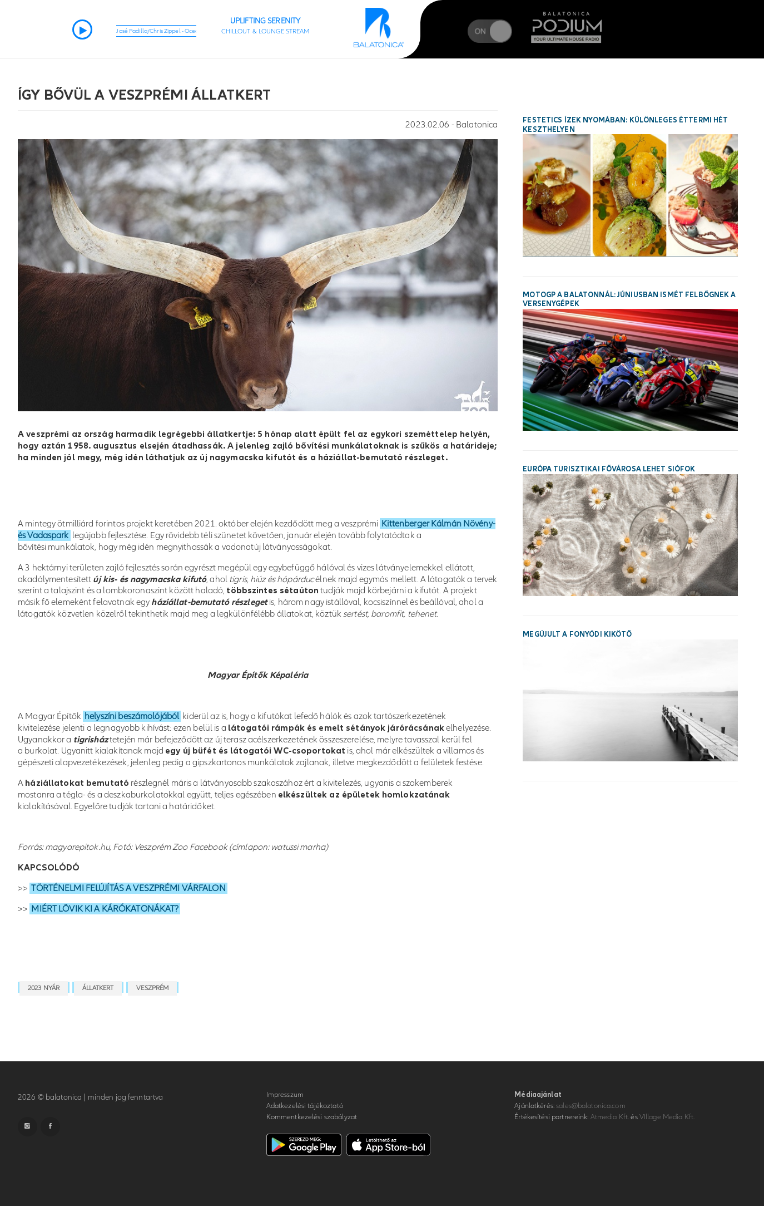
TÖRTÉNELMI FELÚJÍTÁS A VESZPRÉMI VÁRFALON (128, 888)
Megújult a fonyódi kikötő (577, 634)
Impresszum (285, 1094)
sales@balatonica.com (591, 1105)
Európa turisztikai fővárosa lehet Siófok (609, 469)
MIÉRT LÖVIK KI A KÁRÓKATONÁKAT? (104, 908)
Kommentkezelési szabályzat (311, 1117)
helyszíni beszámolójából (132, 716)
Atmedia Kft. (610, 1117)
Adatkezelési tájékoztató (304, 1105)
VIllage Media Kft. (666, 1117)
